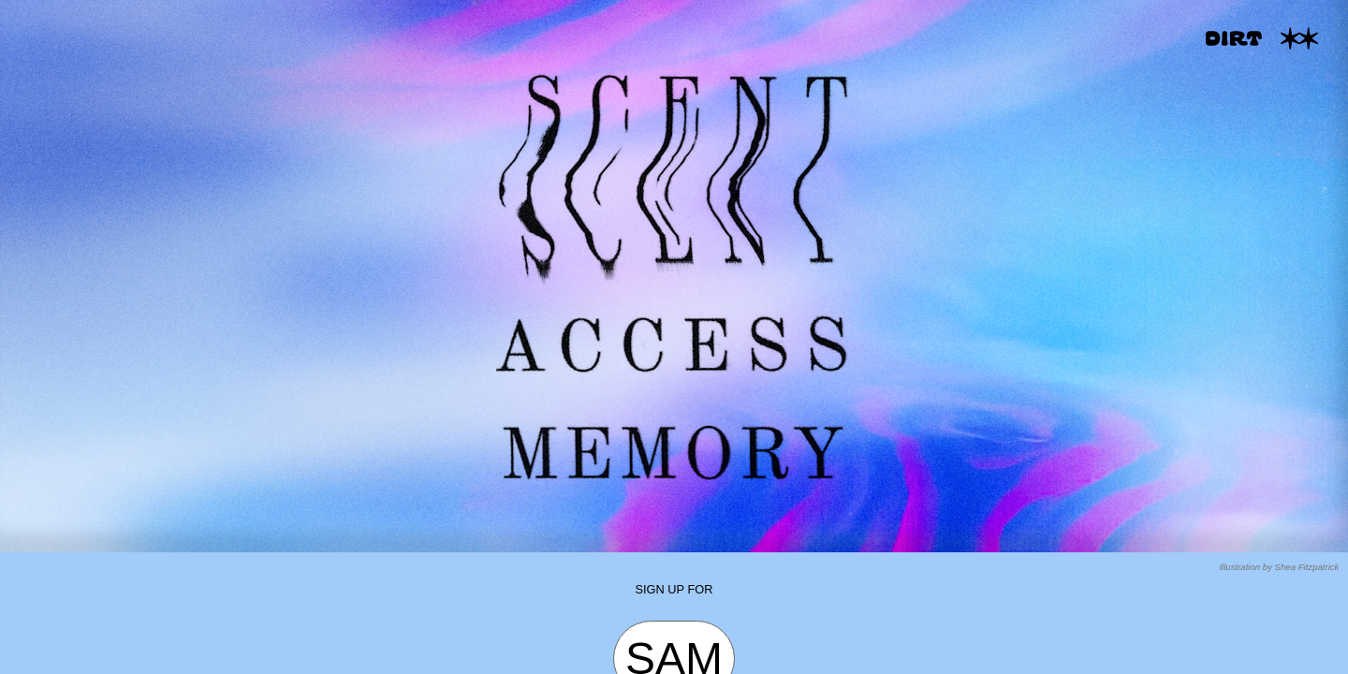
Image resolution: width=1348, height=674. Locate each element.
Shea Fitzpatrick (1307, 567)
